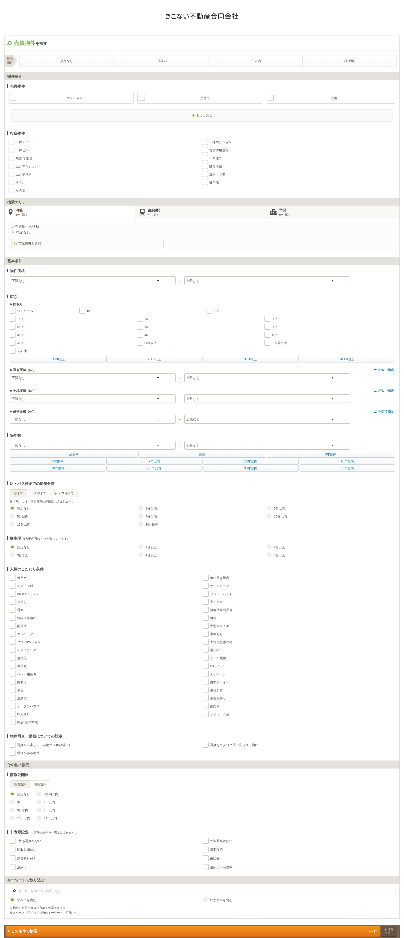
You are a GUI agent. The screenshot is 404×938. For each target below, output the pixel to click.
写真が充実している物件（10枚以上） (44, 745)
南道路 (22, 626)
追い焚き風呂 (219, 578)
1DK (217, 310)
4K (146, 335)
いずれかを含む (221, 900)
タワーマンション (28, 642)
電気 (20, 610)
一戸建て (203, 98)
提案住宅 (216, 849)
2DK (274, 319)
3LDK (21, 335)
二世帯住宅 (279, 343)
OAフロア (217, 666)
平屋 (20, 690)
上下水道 (216, 602)
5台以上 (279, 555)
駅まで (18, 493)
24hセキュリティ (28, 594)
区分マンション (27, 166)
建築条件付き (26, 858)
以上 (58, 359)
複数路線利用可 (221, 610)
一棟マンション (220, 142)
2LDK (21, 327)
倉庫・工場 (217, 174)
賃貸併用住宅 (218, 150)
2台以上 (279, 547)
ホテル (20, 182)
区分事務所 (24, 174)
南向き (215, 706)
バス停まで (38, 493)
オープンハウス (28, 706)
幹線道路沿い (26, 618)
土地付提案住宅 (221, 642)
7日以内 (349, 61)
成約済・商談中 (221, 867)
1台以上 (151, 547)
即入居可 (23, 714)
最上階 (215, 650)
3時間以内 (51, 794)
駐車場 (214, 182)
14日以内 (50, 818)
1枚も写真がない (29, 841)
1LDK (21, 319)
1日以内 (161, 61)
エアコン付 (25, 586)
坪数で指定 (386, 370)
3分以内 (279, 508)
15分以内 (23, 524)
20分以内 (152, 524)
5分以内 (22, 516)
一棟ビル (22, 150)
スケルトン (218, 674)
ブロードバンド (221, 594)
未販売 (215, 858)
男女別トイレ (219, 682)
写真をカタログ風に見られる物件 (234, 745)
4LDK (21, 343)
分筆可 (22, 602)
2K (146, 319)
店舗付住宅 (24, 158)
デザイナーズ (26, 650)
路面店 (22, 682)
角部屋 (22, 658)
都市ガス (23, 578)
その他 (20, 190)
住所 (75, 212)
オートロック (219, 586)
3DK (274, 327)
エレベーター (26, 634)
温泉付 (22, 698)
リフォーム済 (219, 714)
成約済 (22, 867)
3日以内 (255, 61)
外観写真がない (221, 841)
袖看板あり (218, 698)
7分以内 (151, 516)
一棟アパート (25, 142)
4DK (274, 335)
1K (88, 310)
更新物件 (40, 784)
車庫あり (216, 634)
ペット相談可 (26, 674)
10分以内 (280, 516)
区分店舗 (215, 166)
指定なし (66, 61)
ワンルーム (25, 310)
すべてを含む (26, 900)
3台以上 (22, 555)
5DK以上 (150, 343)
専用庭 (22, 666)
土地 (334, 98)
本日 (20, 802)
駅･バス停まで (63, 493)
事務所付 (216, 690)
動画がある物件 (28, 753)
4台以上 (151, 555)
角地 (213, 618)
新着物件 (20, 784)
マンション (75, 98)
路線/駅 (207, 212)
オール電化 (218, 658)
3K (146, 327)
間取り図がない (28, 849)
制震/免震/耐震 (27, 722)
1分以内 (151, 508)
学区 (339, 212)
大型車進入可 (219, 626)
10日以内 (23, 818)
